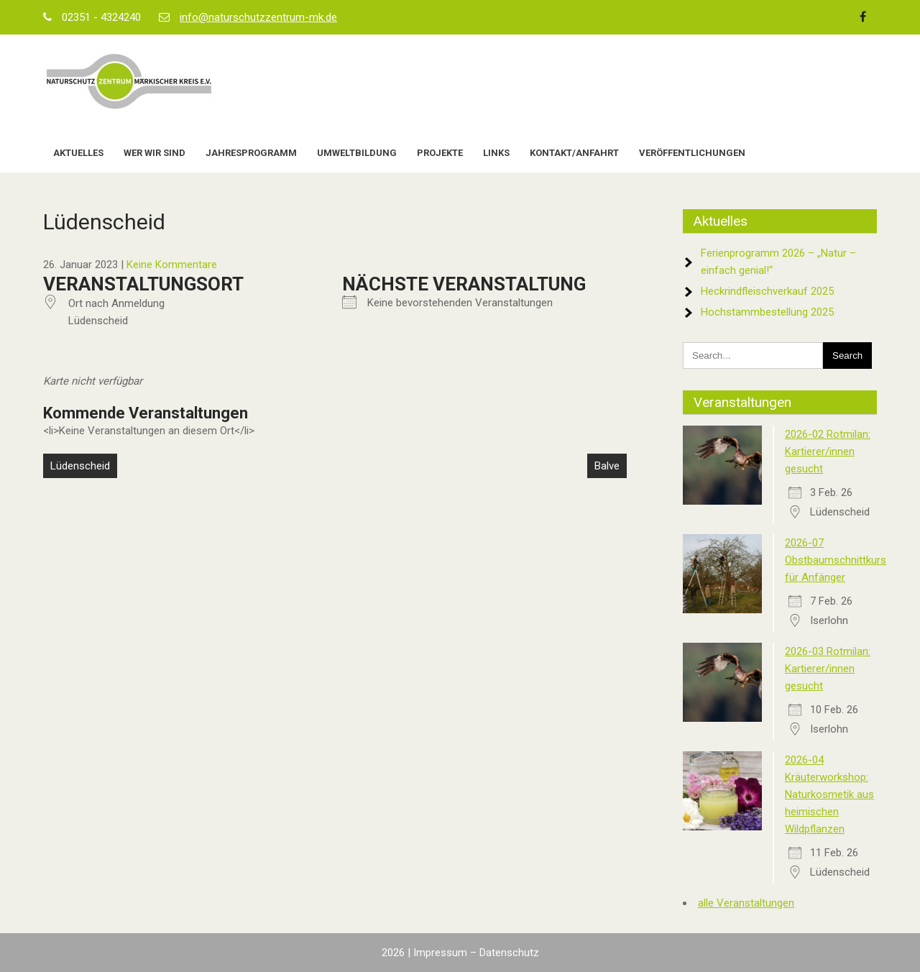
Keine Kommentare (171, 264)
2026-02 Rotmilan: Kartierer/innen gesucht (827, 451)
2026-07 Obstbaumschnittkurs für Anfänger (835, 560)
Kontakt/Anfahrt (574, 152)
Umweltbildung (357, 152)
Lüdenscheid (80, 465)
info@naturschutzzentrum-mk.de (258, 17)
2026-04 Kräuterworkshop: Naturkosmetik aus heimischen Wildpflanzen (829, 794)
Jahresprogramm (251, 152)
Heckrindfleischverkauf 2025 (767, 291)
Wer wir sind (154, 152)
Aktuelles (78, 152)
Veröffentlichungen (692, 152)
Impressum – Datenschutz (476, 952)
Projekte (440, 152)
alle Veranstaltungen (746, 903)
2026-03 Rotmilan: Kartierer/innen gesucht (827, 668)
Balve (607, 465)
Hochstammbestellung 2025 (767, 312)
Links (496, 152)
